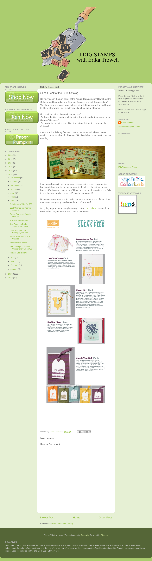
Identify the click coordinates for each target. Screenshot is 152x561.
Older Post (105, 517)
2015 (10, 171)
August (14, 189)
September (16, 185)
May (13, 201)
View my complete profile (129, 126)
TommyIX (85, 535)
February (15, 265)
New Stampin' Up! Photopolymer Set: (19, 231)
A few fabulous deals (19, 220)
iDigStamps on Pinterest (129, 167)
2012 (10, 278)
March (14, 261)
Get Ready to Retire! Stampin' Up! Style (19, 225)
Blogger (104, 535)
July (13, 193)
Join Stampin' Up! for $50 (21, 204)
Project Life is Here (18, 253)
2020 (10, 155)
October (14, 181)
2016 (10, 167)
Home (76, 517)
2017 (10, 163)
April (13, 258)
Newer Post (47, 517)
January (14, 269)
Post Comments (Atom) (62, 524)
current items (91, 208)
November (15, 178)
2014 (10, 174)
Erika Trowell (127, 123)
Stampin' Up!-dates (18, 243)
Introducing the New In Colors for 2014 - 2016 (21, 247)
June (13, 197)
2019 (10, 159)
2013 (10, 274)
